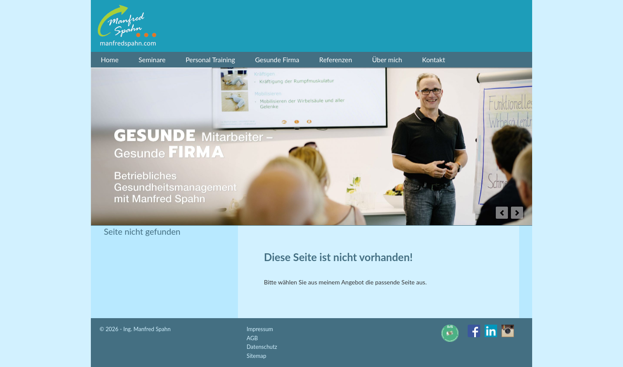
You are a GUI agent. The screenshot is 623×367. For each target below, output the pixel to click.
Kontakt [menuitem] (433, 60)
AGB (252, 338)
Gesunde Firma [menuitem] (277, 60)
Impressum (260, 329)
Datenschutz (262, 346)
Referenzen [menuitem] (335, 60)
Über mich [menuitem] (387, 60)
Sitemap (256, 355)
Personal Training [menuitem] (210, 60)
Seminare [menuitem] (151, 60)
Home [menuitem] (110, 60)
